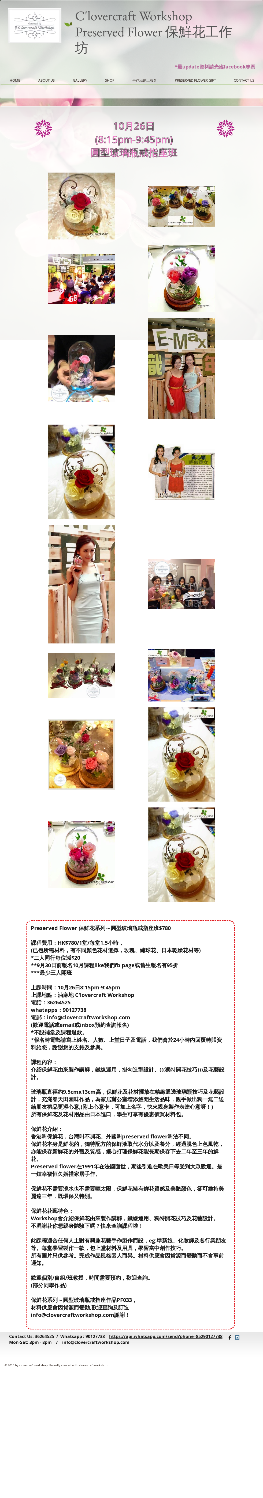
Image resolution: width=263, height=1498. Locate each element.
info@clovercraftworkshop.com (95, 1342)
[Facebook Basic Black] (230, 1337)
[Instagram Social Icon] (237, 1337)
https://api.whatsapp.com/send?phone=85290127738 (166, 1336)
